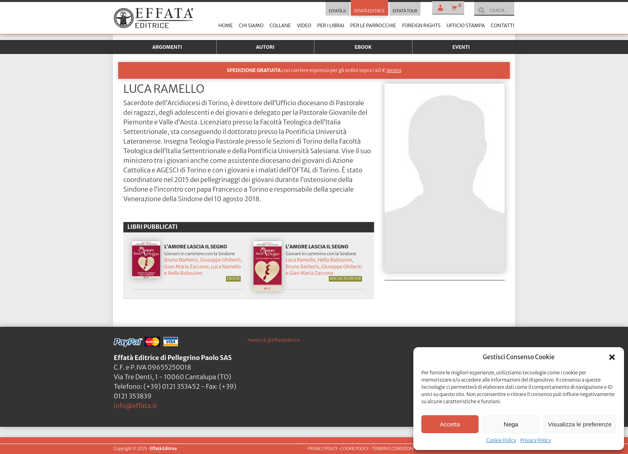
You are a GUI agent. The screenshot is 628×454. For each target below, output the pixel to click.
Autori (265, 47)
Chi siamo (251, 25)
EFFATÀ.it (337, 11)
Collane (280, 25)
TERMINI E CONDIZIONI (393, 448)
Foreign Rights (421, 25)
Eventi (461, 47)
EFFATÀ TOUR (405, 11)
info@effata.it (135, 406)
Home (225, 25)
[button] (612, 357)
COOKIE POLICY (354, 448)
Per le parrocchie (373, 25)
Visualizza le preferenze (580, 424)
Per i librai (330, 25)
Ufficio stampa (466, 25)
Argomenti (167, 47)
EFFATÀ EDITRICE (369, 11)
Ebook (363, 47)
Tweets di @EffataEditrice (273, 340)
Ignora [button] (393, 70)
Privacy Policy (535, 440)
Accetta (450, 424)
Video (304, 25)
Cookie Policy (501, 440)
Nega (511, 424)
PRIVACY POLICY (323, 448)
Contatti (502, 25)
